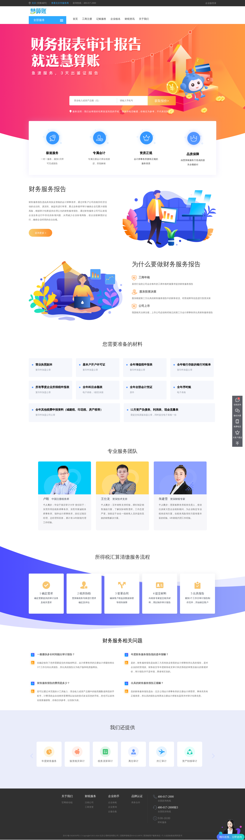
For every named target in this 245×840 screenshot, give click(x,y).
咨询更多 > (40, 233)
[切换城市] (42, 3)
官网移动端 (67, 802)
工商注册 (87, 19)
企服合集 (112, 811)
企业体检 (112, 802)
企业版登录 (210, 3)
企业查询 (112, 807)
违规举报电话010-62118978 (131, 836)
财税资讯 (130, 19)
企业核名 (115, 19)
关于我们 (144, 19)
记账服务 (101, 19)
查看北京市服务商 (60, 3)
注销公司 (89, 802)
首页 (75, 19)
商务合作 (135, 802)
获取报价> (162, 101)
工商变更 (89, 807)
